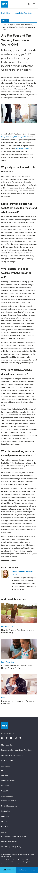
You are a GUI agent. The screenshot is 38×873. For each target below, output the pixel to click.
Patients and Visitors (8, 801)
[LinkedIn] (21, 738)
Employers (5, 816)
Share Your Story (7, 745)
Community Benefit (8, 781)
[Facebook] (3, 738)
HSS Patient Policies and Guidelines (14, 836)
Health (4, 20)
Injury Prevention (7, 662)
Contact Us (5, 791)
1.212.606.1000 (8, 870)
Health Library (6, 13)
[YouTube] (12, 738)
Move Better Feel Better (23, 13)
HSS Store (5, 786)
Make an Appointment (27, 870)
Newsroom (5, 775)
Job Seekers (5, 811)
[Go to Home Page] (4, 725)
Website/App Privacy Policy (11, 847)
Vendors (4, 821)
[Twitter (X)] (8, 738)
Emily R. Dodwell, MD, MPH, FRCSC (14, 137)
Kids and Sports (7, 626)
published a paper (22, 149)
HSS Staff (4, 826)
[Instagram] (17, 738)
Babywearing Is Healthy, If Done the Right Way (17, 702)
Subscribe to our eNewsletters (12, 755)
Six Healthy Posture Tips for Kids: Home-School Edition (16, 666)
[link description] (19, 613)
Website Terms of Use (9, 842)
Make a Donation (7, 760)
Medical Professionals (9, 806)
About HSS (5, 770)
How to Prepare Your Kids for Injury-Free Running (18, 631)
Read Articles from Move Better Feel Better (16, 750)
